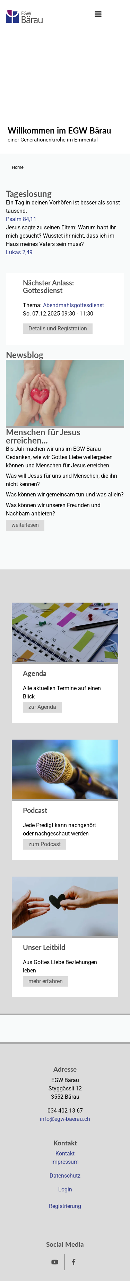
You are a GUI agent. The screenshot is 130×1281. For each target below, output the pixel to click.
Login (65, 1189)
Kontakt (65, 1153)
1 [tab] (105, 148)
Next (118, 100)
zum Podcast (44, 844)
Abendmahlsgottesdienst (73, 305)
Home (18, 167)
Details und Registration (57, 328)
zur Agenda (42, 707)
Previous (7, 100)
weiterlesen (25, 525)
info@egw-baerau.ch (65, 1119)
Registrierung (65, 1206)
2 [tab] (112, 148)
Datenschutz (65, 1175)
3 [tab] (119, 148)
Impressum (65, 1162)
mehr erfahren (45, 981)
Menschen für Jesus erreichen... (43, 436)
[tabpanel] (65, 98)
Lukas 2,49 (19, 252)
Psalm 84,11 (21, 219)
